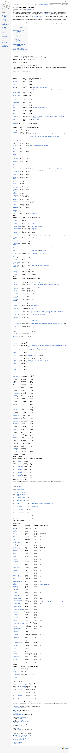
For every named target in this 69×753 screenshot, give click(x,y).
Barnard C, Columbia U (18, 83)
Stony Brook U (16, 201)
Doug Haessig (48, 311)
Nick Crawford (35, 253)
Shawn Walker (49, 136)
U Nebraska (16, 290)
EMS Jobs (20, 724)
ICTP (19, 691)
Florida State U (16, 114)
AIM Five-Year (20, 503)
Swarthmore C (16, 202)
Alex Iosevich (40, 312)
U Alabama (16, 219)
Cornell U (15, 547)
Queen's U (16, 673)
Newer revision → (31, 10)
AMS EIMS (17, 707)
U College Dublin (21, 464)
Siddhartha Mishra (36, 349)
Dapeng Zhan (54, 136)
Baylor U (15, 84)
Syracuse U (16, 204)
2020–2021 (4, 18)
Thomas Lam (39, 250)
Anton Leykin (55, 116)
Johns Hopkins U (17, 123)
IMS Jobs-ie (20, 726)
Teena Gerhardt (42, 135)
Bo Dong (59, 168)
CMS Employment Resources (24, 722)
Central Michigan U (17, 102)
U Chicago (16, 612)
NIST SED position (21, 508)
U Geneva (20, 463)
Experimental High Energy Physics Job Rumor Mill (24, 739)
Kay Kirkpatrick (46, 312)
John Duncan (36, 135)
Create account (61, 1)
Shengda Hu (36, 355)
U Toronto (15, 676)
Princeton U (16, 573)
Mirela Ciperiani (59, 134)
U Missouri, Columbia (18, 628)
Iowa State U (16, 122)
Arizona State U (17, 79)
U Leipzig (15, 429)
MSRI (19, 518)
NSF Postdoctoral (21, 514)
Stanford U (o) (16, 199)
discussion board (31, 17)
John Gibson (52, 348)
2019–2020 (4, 19)
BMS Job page (21, 721)
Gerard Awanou (35, 280)
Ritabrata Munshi (53, 312)
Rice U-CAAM (16, 187)
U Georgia (16, 620)
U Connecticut (16, 617)
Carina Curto (36, 116)
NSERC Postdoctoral (22, 488)
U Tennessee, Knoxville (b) (19, 643)
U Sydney (20, 460)
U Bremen (16, 387)
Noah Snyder (60, 514)
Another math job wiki (19, 743)
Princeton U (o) (17, 575)
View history (46, 4)
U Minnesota (16, 285)
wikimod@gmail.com (39, 16)
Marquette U (16, 132)
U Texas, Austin (17, 319)
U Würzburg (16, 451)
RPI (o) (15, 181)
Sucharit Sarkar (35, 506)
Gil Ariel (33, 314)
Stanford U (16, 584)
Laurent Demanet (47, 89)
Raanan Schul (37, 136)
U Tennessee (16, 317)
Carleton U (16, 343)
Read (36, 4)
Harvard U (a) (16, 558)
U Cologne (16, 389)
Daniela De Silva (46, 83)
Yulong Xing (56, 170)
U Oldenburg (16, 442)
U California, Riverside (18, 606)
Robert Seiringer (62, 116)
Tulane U (15, 590)
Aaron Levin (50, 116)
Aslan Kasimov (41, 145)
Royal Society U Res (21, 497)
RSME (19, 729)
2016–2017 (4, 23)
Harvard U (16, 555)
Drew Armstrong (42, 168)
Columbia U (16, 545)
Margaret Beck (37, 109)
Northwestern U (17, 161)
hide (23, 27)
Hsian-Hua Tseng (57, 235)
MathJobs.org (17, 706)
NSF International (21, 512)
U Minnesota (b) (17, 631)
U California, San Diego (18, 608)
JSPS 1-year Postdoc (22, 495)
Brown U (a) (16, 534)
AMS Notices (17, 710)
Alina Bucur (31, 345)
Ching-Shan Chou (48, 168)
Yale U (15, 662)
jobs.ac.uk (18, 732)
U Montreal (16, 365)
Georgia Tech (16, 116)
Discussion (17, 4)
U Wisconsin (16, 658)
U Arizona (15, 220)
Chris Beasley (34, 319)
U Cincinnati (16, 614)
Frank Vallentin (41, 265)
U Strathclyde (21, 475)
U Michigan (16, 284)
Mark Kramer (36, 87)
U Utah (15, 322)
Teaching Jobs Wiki (5, 24)
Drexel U (15, 107)
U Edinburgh (20, 468)
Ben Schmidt (43, 136)
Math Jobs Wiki (4, 15)
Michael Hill (55, 249)
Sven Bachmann (44, 601)
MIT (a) (15, 145)
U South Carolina (17, 314)
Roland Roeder (37, 119)
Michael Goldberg (49, 135)
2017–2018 (4, 22)
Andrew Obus (49, 514)
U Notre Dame (16, 634)
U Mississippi (16, 288)
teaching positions (48, 14)
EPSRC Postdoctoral (22, 499)
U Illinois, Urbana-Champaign (19, 623)
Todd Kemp (34, 250)
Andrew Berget (51, 601)
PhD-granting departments (48, 13)
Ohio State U (16, 168)
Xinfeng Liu (38, 314)
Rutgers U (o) (16, 195)
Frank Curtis (41, 89)
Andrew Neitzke (45, 361)
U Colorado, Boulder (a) (18, 615)
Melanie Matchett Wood (49, 503)
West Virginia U (17, 335)
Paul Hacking (54, 280)
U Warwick (20, 477)
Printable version (5, 46)
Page (13, 4)
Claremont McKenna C (18, 104)
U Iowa (15, 268)
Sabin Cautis (52, 134)
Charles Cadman (47, 134)
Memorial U (16, 355)
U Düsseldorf (16, 395)
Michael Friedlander (48, 249)
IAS (18, 516)
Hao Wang (47, 360)
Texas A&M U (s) (17, 207)
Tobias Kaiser (34, 265)
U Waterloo (16, 677)
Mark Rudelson (35, 226)
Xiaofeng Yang (45, 107)
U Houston (16, 259)
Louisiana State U (17, 562)
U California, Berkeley (18, 226)
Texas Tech (16, 212)
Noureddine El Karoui (43, 116)
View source (40, 4)
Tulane (15, 213)
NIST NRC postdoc (21, 509)
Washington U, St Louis (18, 661)
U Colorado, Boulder (18, 251)
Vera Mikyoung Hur (39, 170)
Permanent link (4, 47)
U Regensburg (16, 448)
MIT (14, 143)
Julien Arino (31, 360)
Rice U (15, 184)
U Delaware (16, 257)
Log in (67, 1)
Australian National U (22, 684)
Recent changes (5, 36)
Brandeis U (16, 531)
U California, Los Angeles (18, 605)
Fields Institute (20, 486)
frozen (35, 114)
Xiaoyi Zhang (63, 246)
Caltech (15, 90)
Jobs (21, 731)
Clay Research (20, 506)
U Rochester (16, 311)
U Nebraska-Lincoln (17, 633)
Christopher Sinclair (38, 107)
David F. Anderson (39, 134)
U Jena (15, 414)
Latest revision (24, 10)
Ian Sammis (64, 601)
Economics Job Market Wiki (20, 742)
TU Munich (16, 434)
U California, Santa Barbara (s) (20, 611)
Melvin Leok (46, 145)
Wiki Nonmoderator (30, 9)
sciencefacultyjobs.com (19, 716)
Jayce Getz (42, 345)
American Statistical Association (21, 709)
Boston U (15, 87)
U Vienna (20, 461)
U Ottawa (15, 369)
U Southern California (18, 316)
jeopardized (36, 89)
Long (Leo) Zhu (60, 89)
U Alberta (15, 360)
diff (14, 10)
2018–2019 (4, 20)
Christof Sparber (61, 323)
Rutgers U (16, 192)
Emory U (15, 110)
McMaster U (16, 354)
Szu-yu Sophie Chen (38, 83)
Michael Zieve (36, 117)
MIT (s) (15, 146)
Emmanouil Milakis (50, 268)
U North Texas (16, 302)
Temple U (15, 206)
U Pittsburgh (16, 307)
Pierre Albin (33, 134)
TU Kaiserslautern (17, 415)
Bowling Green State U (18, 530)
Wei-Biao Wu (50, 250)
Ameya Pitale (54, 345)
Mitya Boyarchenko (35, 284)
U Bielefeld (16, 386)
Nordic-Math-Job (23, 728)
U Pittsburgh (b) (17, 637)
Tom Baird (31, 355)
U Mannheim (16, 431)
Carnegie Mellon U (17, 92)
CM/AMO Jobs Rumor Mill (20, 740)
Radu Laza (51, 170)
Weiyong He (38, 361)
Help (3, 37)
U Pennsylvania (17, 636)
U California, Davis (17, 229)
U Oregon (15, 303)
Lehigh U (15, 129)
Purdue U (15, 180)
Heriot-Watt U (21, 466)
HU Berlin (15, 382)
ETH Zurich (20, 694)
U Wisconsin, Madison (18, 323)
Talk (34, 9)
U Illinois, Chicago (17, 261)
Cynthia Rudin (54, 89)
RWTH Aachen (16, 376)
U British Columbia (17, 674)
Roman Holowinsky (60, 311)
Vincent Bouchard (32, 361)
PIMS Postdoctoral (21, 489)
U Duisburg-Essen (17, 393)
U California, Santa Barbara (19, 609)
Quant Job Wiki (18, 745)
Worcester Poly (17, 338)
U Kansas (15, 269)
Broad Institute (20, 505)
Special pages (4, 45)
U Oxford (20, 697)
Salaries (3, 35)
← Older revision (18, 10)
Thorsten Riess (44, 349)
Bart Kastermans (35, 251)
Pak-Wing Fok (34, 163)
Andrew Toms (41, 180)
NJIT (15, 148)
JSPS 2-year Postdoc (22, 494)
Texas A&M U (16, 589)
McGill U (15, 345)
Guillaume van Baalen (44, 87)
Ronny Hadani (57, 319)
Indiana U (15, 559)
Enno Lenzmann (60, 280)
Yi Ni (41, 284)
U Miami (15, 282)
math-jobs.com (18, 714)
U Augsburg (16, 378)
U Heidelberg (16, 410)
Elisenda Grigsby (41, 184)
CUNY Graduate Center (18, 548)
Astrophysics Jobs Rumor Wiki (21, 738)
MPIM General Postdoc (22, 492)
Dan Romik (34, 229)
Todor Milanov (60, 135)
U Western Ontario (17, 679)
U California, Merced (18, 240)
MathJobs (23, 56)
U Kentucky (16, 271)
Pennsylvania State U (18, 577)
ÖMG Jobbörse (21, 720)
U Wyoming (16, 326)
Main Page (4, 14)
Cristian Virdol (60, 345)
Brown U (15, 89)
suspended (34, 285)
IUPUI (15, 119)
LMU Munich (20, 689)
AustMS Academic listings (24, 718)
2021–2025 (4, 16)
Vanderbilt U (16, 333)
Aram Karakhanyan (43, 323)
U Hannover (16, 409)
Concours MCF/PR (21, 725)
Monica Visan (34, 228)
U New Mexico (16, 293)
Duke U (15, 109)
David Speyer (51, 284)
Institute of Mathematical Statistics (21, 713)
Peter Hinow (42, 360)
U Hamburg (16, 407)
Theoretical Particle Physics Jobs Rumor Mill (23, 736)
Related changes (5, 43)
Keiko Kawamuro (57, 246)
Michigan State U (17, 566)
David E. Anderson (36, 514)
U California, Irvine (17, 232)
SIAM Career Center (19, 717)
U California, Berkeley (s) (18, 600)
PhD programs (4, 33)
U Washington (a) (17, 656)
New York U (16, 151)
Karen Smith (41, 226)
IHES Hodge (20, 491)
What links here (4, 42)
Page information (5, 49)
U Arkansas (16, 225)
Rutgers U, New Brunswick (19, 580)
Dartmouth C (16, 550)
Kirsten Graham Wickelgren (38, 503)
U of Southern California (18, 642)
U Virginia (15, 653)
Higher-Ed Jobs (18, 711)
